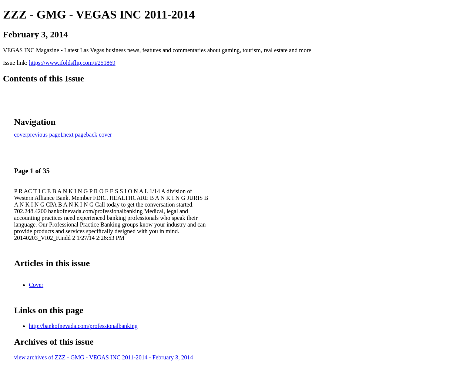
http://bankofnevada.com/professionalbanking (83, 326)
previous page (43, 134)
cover (20, 134)
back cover (99, 134)
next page (74, 134)
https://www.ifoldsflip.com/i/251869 (72, 63)
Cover (36, 285)
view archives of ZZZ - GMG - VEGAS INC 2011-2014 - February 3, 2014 (103, 357)
